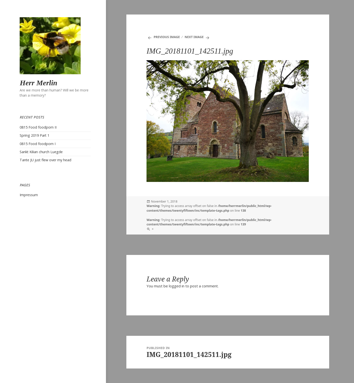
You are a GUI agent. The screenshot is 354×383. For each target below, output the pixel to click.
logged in (176, 285)
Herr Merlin (38, 83)
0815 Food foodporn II (38, 127)
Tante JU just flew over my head (45, 160)
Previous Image (167, 37)
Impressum (29, 194)
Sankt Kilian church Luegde (41, 151)
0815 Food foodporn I (38, 143)
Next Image (194, 37)
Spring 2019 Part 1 (34, 135)
